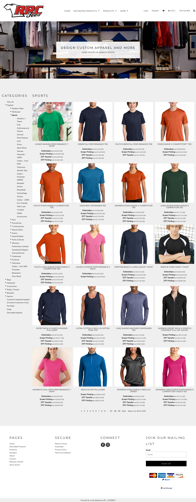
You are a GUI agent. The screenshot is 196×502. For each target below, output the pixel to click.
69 (119, 411)
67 (111, 411)
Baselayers (16, 273)
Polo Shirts (16, 276)
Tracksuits (21, 167)
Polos (19, 144)
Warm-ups (21, 206)
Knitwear (15, 259)
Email (148, 450)
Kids (19, 125)
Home (11, 443)
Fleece (14, 233)
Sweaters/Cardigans (20, 250)
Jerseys (20, 186)
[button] (163, 11)
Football (20, 210)
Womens (15, 243)
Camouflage (22, 193)
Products (13, 449)
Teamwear (16, 263)
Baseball (20, 183)
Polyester (16, 269)
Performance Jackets (20, 246)
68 (115, 411)
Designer (13, 452)
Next (124, 411)
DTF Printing (46, 160)
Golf (19, 141)
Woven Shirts (17, 230)
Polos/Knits (17, 223)
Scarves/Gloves (18, 253)
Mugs (9, 309)
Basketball (21, 190)
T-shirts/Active (18, 226)
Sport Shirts (22, 148)
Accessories (22, 216)
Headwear (11, 283)
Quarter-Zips (22, 170)
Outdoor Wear (18, 108)
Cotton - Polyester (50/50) (21, 177)
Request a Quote (16, 461)
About (12, 456)
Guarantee (59, 446)
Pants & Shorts (18, 239)
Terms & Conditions (63, 452)
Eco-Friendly (22, 203)
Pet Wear (10, 306)
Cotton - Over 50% (19, 266)
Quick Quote (14, 465)
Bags (9, 279)
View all (10, 102)
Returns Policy (61, 443)
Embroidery (46, 151)
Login (146, 11)
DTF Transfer (46, 157)
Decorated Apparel (14, 312)
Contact (12, 459)
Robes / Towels (13, 289)
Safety (19, 213)
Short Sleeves (22, 138)
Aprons (10, 296)
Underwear (16, 256)
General (20, 134)
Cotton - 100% (23, 200)
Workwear (16, 112)
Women (20, 151)
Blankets (10, 293)
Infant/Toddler (18, 236)
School (20, 196)
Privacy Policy (61, 449)
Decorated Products (17, 446)
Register (155, 11)
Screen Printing (46, 154)
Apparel (10, 105)
